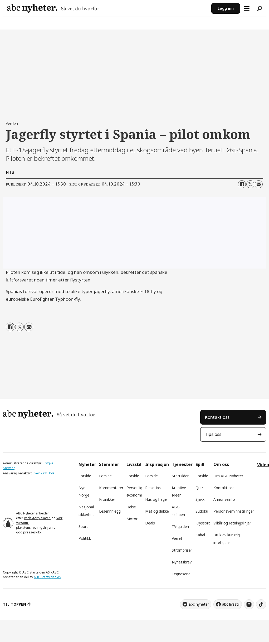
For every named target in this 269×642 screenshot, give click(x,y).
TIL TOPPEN (14, 604)
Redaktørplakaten (37, 518)
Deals (150, 523)
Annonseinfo (224, 499)
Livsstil (133, 464)
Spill (199, 464)
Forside (85, 475)
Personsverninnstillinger (233, 511)
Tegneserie (181, 573)
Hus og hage (156, 499)
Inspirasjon (157, 464)
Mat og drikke (157, 511)
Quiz (199, 487)
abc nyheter (199, 604)
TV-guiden (180, 526)
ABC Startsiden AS (47, 577)
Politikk (85, 538)
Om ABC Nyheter (228, 475)
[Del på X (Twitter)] (250, 184)
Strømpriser (182, 550)
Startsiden (180, 475)
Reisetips (153, 487)
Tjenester (182, 464)
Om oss (221, 464)
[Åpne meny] (246, 8)
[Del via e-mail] (259, 184)
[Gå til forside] (53, 8)
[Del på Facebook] (242, 184)
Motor (132, 518)
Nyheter (87, 464)
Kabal (200, 534)
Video (263, 465)
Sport (83, 526)
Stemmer (109, 464)
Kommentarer (111, 487)
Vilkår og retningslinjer (232, 523)
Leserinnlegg (110, 511)
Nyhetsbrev (182, 562)
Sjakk (199, 499)
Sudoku (201, 511)
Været (177, 538)
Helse (131, 506)
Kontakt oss (217, 417)
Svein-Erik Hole (44, 473)
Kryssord (203, 523)
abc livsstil (230, 604)
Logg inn (226, 8)
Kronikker (107, 499)
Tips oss (213, 434)
